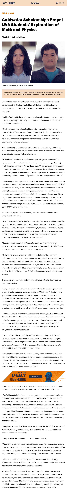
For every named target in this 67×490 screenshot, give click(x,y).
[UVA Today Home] (9, 3)
